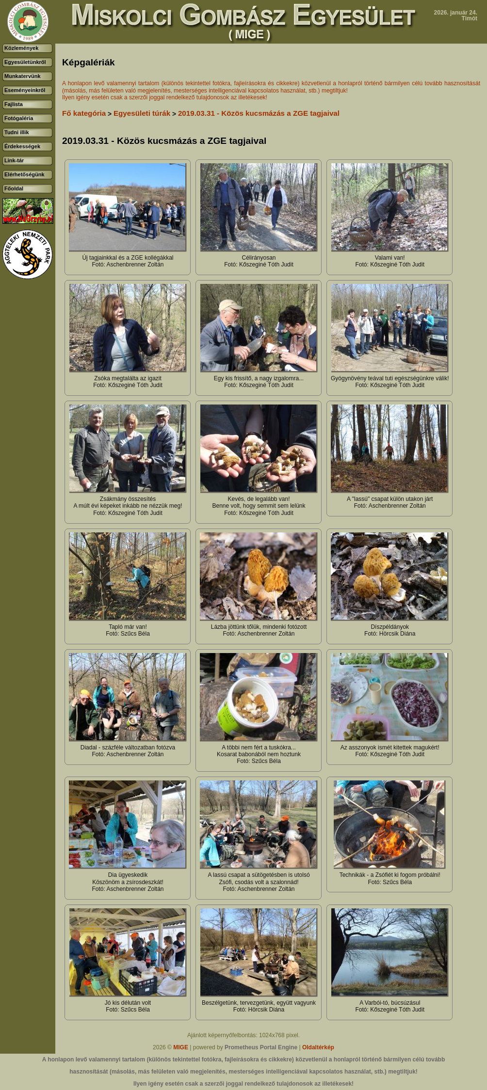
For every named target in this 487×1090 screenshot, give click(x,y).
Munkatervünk (22, 76)
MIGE (180, 1047)
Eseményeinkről (24, 90)
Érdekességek (22, 146)
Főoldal (13, 188)
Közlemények (21, 48)
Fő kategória (84, 113)
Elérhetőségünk (24, 174)
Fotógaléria (18, 118)
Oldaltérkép (318, 1047)
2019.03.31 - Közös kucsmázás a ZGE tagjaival (259, 113)
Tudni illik (16, 132)
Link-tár (14, 160)
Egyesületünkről (25, 62)
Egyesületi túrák (142, 113)
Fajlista (13, 104)
